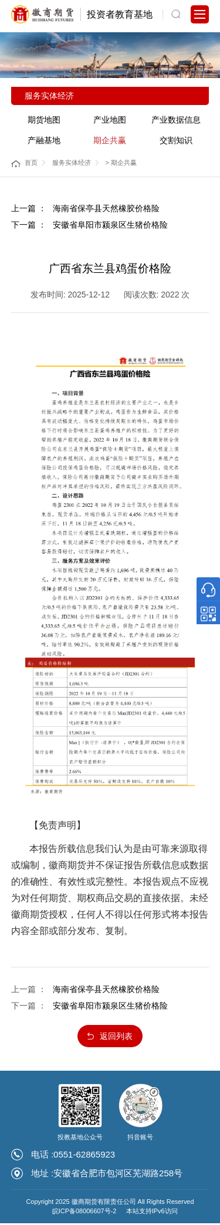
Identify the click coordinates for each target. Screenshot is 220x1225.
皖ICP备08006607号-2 (84, 1212)
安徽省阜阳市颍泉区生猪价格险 (110, 224)
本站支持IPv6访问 (152, 1212)
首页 (31, 162)
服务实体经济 (71, 162)
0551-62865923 (84, 1156)
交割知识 (176, 140)
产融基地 (44, 140)
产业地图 (109, 119)
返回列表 (116, 1037)
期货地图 (44, 119)
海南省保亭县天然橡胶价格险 (106, 208)
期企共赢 (109, 140)
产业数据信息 (176, 119)
